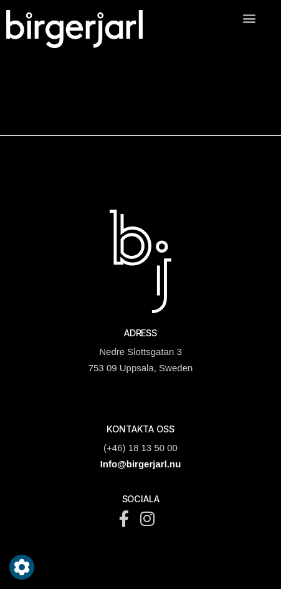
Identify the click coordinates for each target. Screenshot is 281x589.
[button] (249, 17)
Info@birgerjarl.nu (140, 464)
